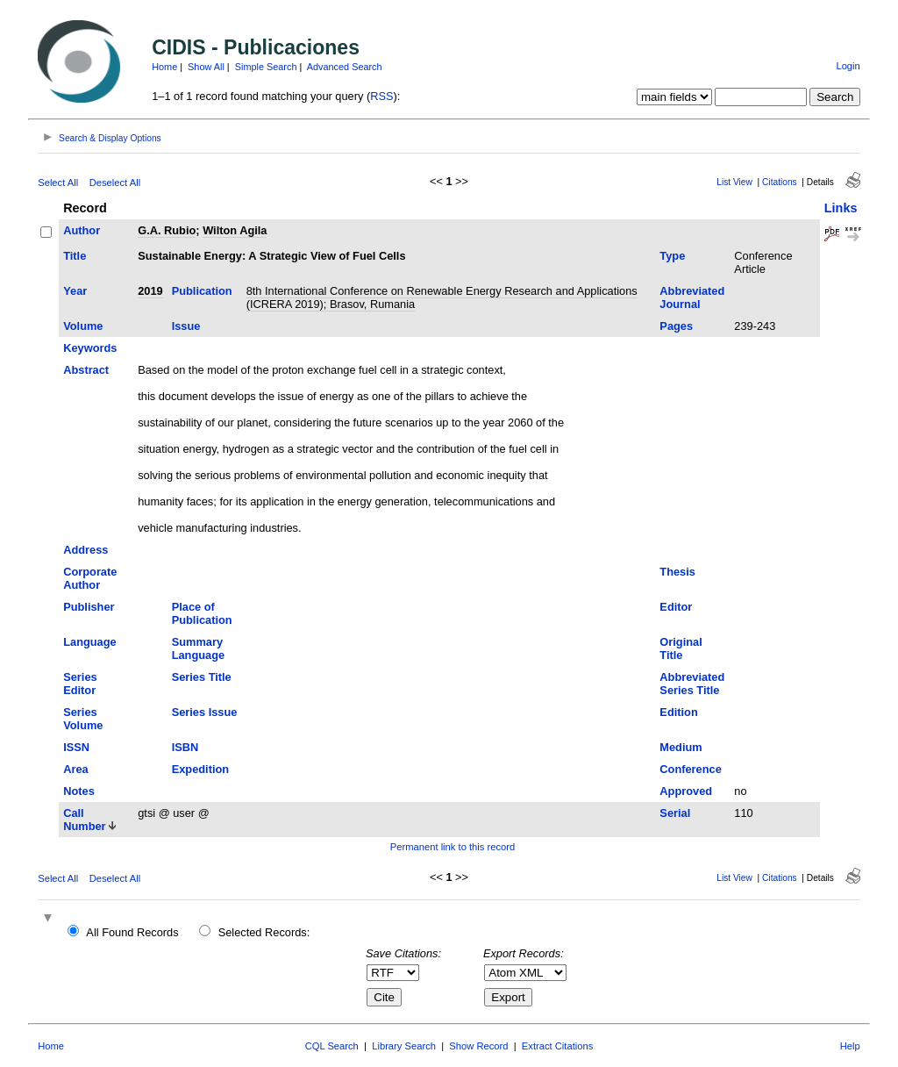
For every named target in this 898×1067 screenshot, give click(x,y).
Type (672, 255)
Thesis (677, 571)
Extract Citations (557, 1046)
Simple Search (266, 66)
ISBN (185, 747)
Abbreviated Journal (691, 297)
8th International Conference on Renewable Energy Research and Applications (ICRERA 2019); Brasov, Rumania (442, 297)
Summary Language (198, 648)
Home (164, 66)
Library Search (404, 1046)
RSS (381, 96)
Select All (58, 182)
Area (75, 769)
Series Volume (83, 718)
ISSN (76, 747)
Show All (206, 66)
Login (847, 66)
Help (850, 1046)
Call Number (84, 819)
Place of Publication (202, 613)
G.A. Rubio (167, 230)
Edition (678, 712)
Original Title (680, 648)
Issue (186, 326)
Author (81, 230)
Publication (202, 290)
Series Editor (79, 683)
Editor (675, 606)
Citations (779, 182)
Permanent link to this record (452, 846)
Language (89, 641)
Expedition (200, 769)
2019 (150, 290)
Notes (79, 791)
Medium (680, 747)
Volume (83, 326)
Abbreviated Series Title (691, 683)
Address (85, 549)
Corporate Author (90, 578)
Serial (674, 813)
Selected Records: (264, 932)
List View (734, 182)
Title (74, 255)
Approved (685, 791)
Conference (690, 769)
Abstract (86, 369)
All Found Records (132, 932)
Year (75, 290)
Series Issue (205, 712)
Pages (676, 326)
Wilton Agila (235, 230)
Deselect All (114, 182)
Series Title (202, 677)
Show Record (478, 1046)
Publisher (88, 606)
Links (841, 208)
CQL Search (332, 1046)
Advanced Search (344, 66)
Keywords (90, 347)
